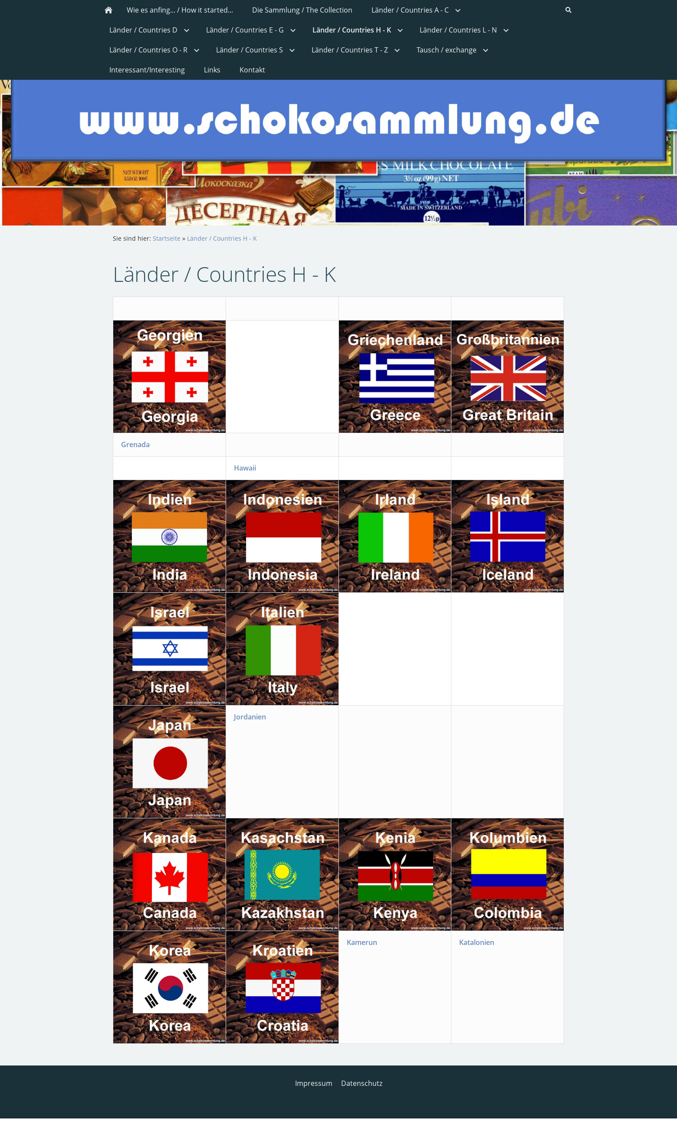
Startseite (167, 238)
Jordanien (250, 717)
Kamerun (362, 942)
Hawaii (245, 468)
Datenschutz (361, 1083)
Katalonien (476, 942)
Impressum (313, 1083)
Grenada (135, 444)
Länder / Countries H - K (222, 238)
